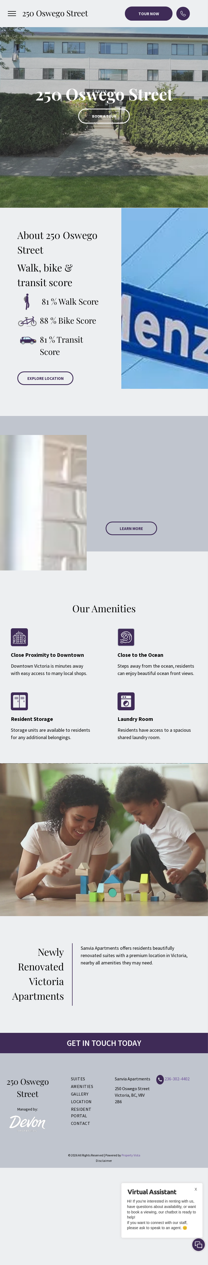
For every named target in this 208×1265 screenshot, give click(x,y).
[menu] (12, 14)
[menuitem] (87, 1079)
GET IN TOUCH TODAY (104, 1043)
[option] (104, 104)
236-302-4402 (177, 1078)
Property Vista (131, 1155)
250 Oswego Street (55, 13)
